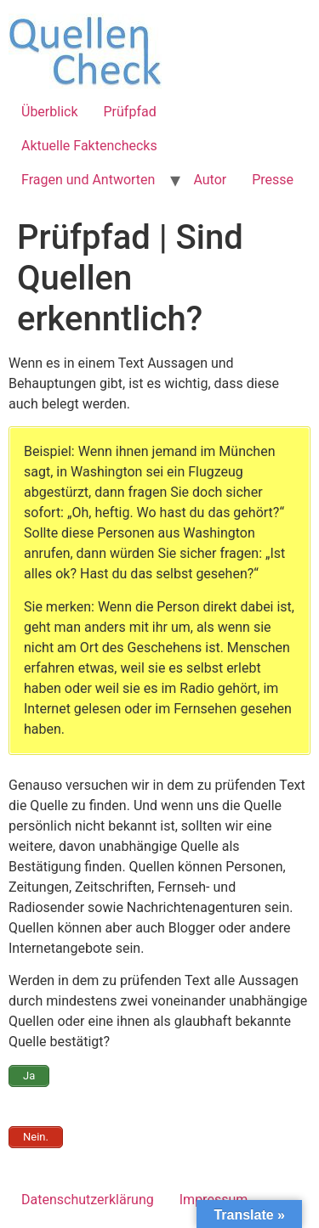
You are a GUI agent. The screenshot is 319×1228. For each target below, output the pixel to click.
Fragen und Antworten (88, 180)
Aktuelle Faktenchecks (89, 146)
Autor (209, 180)
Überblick (49, 112)
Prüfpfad (130, 112)
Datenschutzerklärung (87, 1199)
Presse (272, 180)
